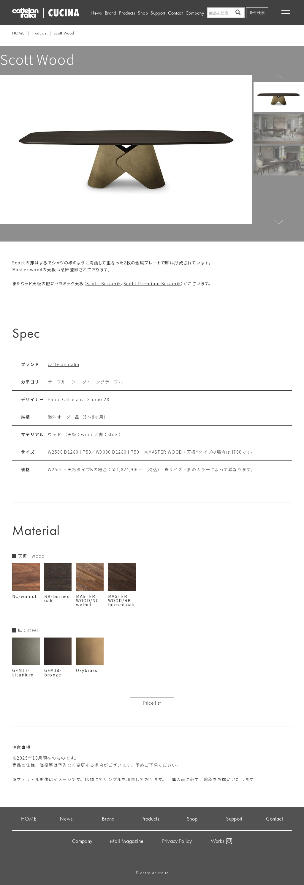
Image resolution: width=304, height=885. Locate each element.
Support (158, 13)
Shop (143, 13)
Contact (175, 13)
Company (195, 13)
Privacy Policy (177, 841)
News (96, 13)
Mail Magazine (127, 841)
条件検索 (257, 12)
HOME (18, 33)
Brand (110, 13)
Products (127, 13)
